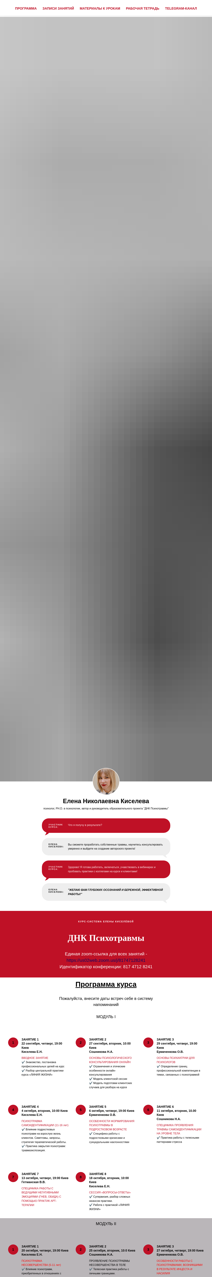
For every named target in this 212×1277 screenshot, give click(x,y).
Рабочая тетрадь (142, 8)
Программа (26, 8)
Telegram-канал (181, 8)
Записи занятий (58, 8)
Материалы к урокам (100, 8)
